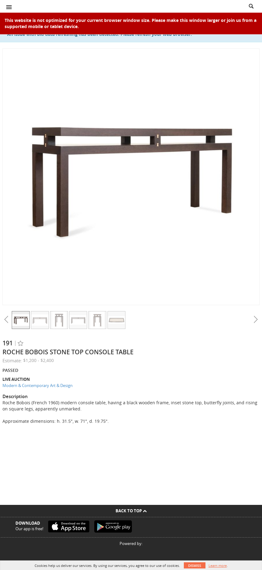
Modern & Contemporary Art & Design (37, 385)
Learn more (218, 565)
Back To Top (131, 511)
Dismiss (194, 565)
